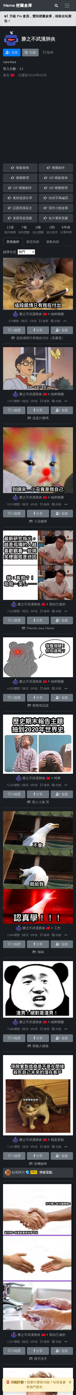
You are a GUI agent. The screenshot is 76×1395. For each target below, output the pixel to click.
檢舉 (48, 52)
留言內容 (32, 242)
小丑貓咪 (40, 521)
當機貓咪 (40, 1164)
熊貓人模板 (40, 1046)
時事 (57, 778)
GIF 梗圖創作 (20, 188)
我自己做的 (57, 604)
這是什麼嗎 (40, 418)
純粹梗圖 (57, 314)
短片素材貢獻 (56, 218)
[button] (64, 321)
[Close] (69, 1382)
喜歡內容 (52, 242)
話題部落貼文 (20, 208)
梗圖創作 (56, 168)
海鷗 (40, 952)
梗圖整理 (20, 178)
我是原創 (57, 1140)
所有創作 (12, 242)
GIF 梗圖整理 (56, 188)
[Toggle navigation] (67, 6)
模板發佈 (20, 168)
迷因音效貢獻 (20, 218)
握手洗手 (40, 1359)
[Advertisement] (38, 119)
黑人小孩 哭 (40, 802)
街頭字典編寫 (56, 198)
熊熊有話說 (40, 705)
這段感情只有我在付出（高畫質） (40, 338)
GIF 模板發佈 (56, 178)
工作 (57, 928)
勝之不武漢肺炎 (30, 314)
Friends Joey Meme (40, 628)
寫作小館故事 (56, 208)
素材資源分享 (20, 198)
